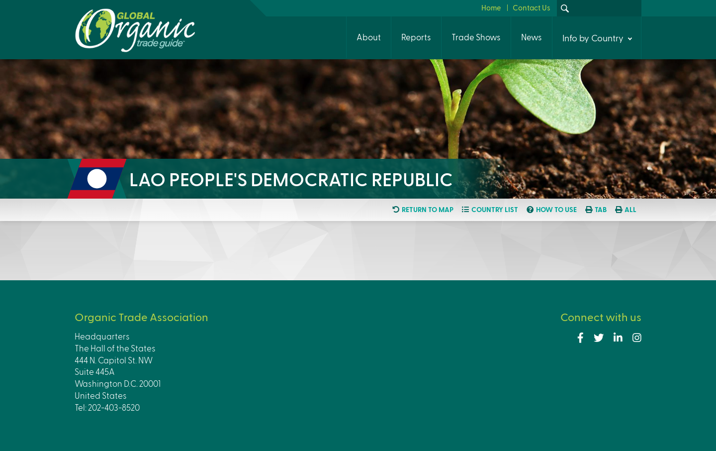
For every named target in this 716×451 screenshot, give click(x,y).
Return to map (427, 210)
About (369, 37)
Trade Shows (476, 37)
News (531, 37)
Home (491, 7)
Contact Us (531, 7)
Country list (494, 210)
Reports (416, 37)
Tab (601, 210)
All (630, 210)
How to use (556, 210)
